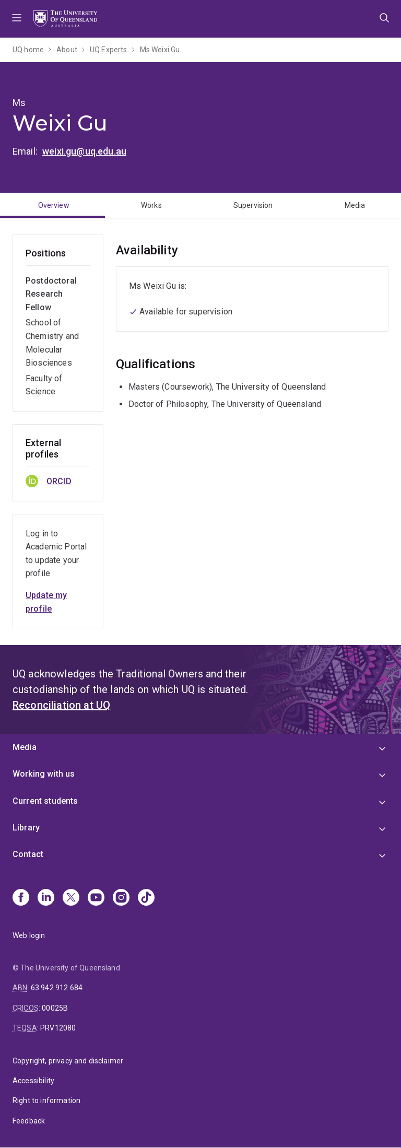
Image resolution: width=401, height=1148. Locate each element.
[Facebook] (21, 898)
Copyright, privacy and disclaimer (68, 1061)
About (66, 49)
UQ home (28, 49)
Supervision (253, 205)
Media (355, 205)
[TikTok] (146, 898)
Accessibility (33, 1080)
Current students (45, 801)
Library (26, 828)
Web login (29, 935)
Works (151, 205)
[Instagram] (121, 898)
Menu (16, 19)
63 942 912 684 (56, 987)
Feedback (29, 1121)
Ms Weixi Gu (160, 49)
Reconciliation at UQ (61, 705)
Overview (53, 205)
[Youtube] (96, 898)
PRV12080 (58, 1028)
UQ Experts (108, 49)
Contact (28, 854)
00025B (55, 1008)
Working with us (44, 774)
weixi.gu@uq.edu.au (84, 151)
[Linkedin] (46, 898)
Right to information (46, 1100)
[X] (71, 898)
